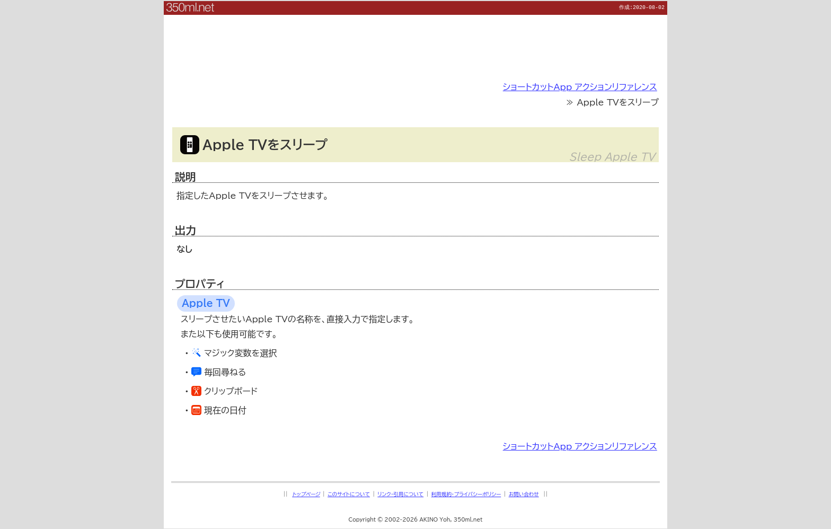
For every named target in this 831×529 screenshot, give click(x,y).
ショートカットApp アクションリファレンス (580, 86)
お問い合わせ (524, 493)
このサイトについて (349, 493)
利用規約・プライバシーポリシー (466, 493)
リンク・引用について (400, 493)
